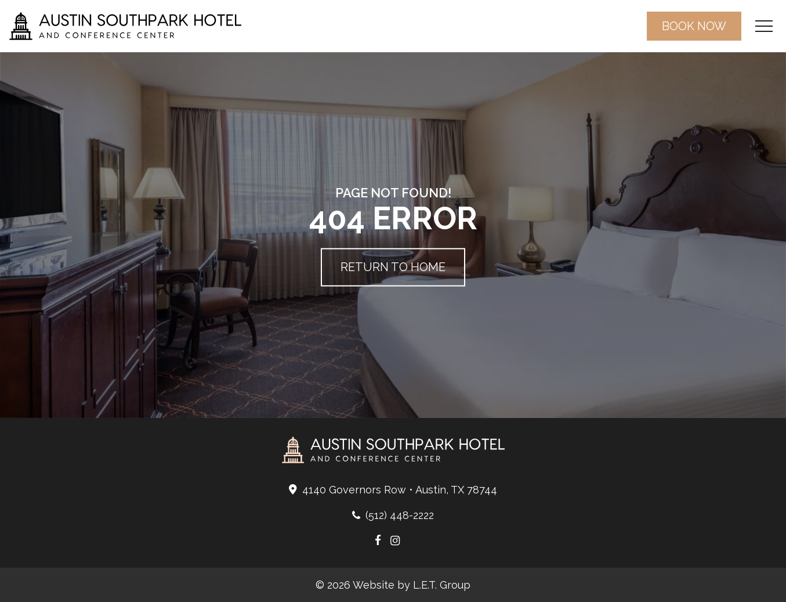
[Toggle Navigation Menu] (764, 26)
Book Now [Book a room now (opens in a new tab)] (694, 26)
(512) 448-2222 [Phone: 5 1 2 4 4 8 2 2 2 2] (399, 515)
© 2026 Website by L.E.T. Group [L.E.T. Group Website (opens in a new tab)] (393, 585)
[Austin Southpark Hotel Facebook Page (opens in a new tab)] (378, 541)
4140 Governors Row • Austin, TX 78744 (399, 490)
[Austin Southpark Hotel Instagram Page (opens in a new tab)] (395, 541)
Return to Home (393, 268)
